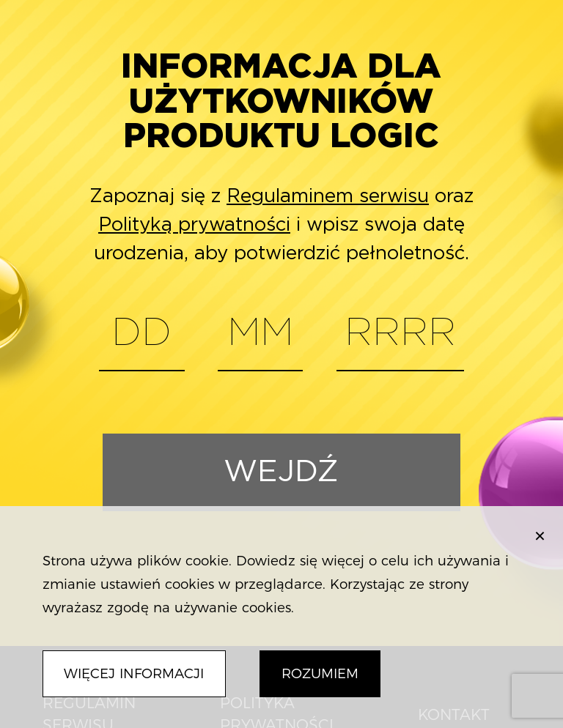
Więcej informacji (134, 673)
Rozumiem (320, 673)
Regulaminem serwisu (328, 196)
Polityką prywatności (194, 224)
